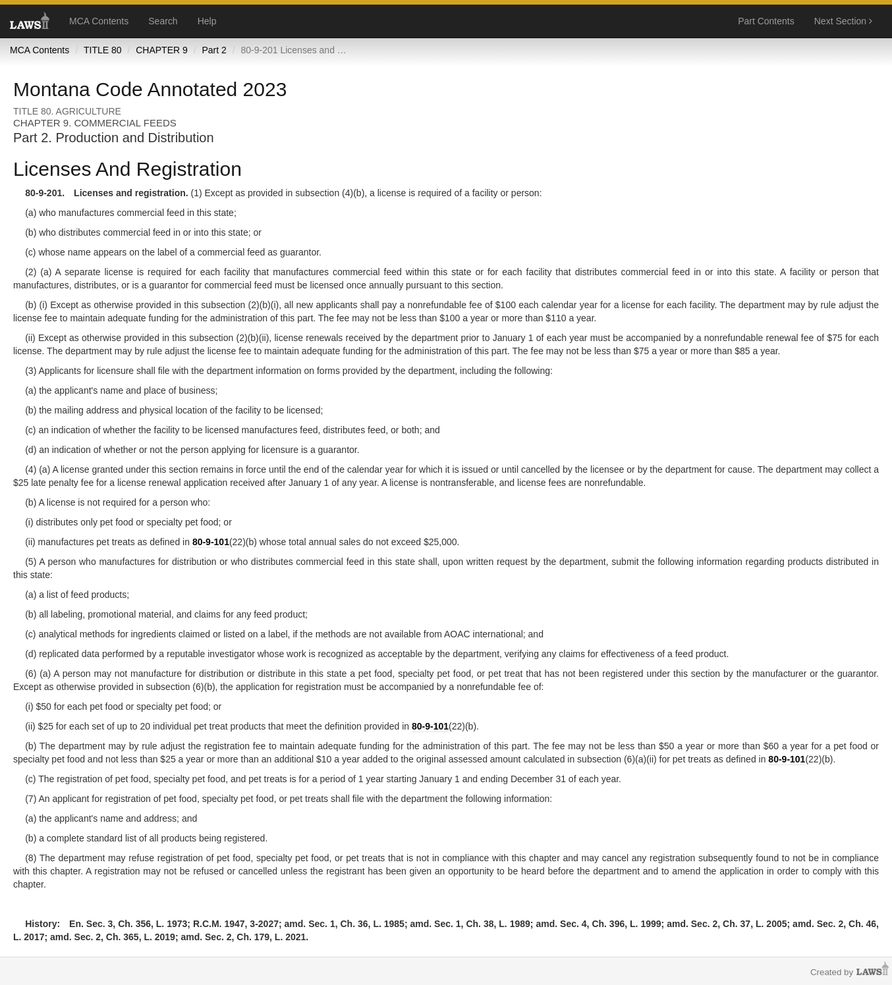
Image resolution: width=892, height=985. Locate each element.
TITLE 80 (103, 50)
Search (162, 21)
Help (207, 21)
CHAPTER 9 (162, 50)
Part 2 (214, 50)
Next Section (843, 21)
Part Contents (766, 21)
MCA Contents (98, 21)
